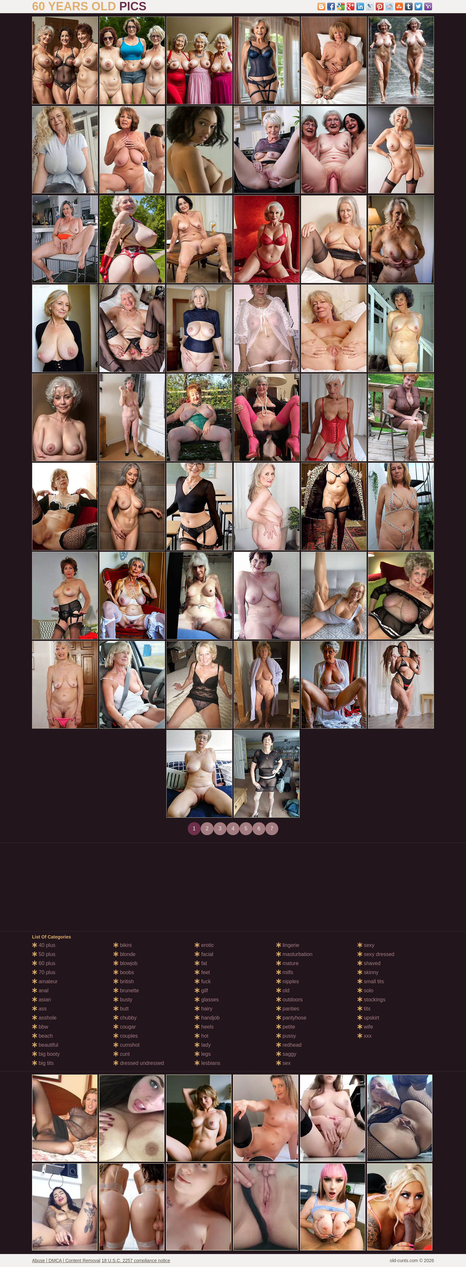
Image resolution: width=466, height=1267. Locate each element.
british (123, 981)
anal (40, 990)
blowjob (125, 963)
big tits (43, 1063)
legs (202, 1054)
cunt (121, 1054)
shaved (369, 963)
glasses (206, 999)
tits (364, 1008)
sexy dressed (375, 954)
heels (204, 1027)
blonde (124, 954)
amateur (45, 981)
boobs (123, 972)
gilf (201, 990)
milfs (284, 972)
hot (201, 1036)
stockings (371, 999)
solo (365, 990)
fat (200, 963)
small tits (370, 981)
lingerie (287, 945)
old (283, 990)
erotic (204, 945)
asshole (44, 1017)
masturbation (294, 954)
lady (202, 1045)
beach (42, 1036)
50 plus (43, 954)
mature (287, 963)
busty (122, 999)
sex (283, 1063)
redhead (289, 1045)
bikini (122, 945)
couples (125, 1036)
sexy (365, 945)
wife (365, 1027)
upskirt (368, 1017)
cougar (124, 1027)
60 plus (43, 963)
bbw (40, 1027)
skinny (368, 972)
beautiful (45, 1045)
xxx (364, 1036)
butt (120, 1008)
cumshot (126, 1045)
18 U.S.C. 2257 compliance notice (136, 1260)
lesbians (207, 1063)
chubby (125, 1017)
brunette (126, 990)
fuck (202, 981)
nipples (287, 981)
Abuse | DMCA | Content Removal (66, 1260)
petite (285, 1027)
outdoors (289, 999)
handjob (206, 1017)
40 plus (43, 945)
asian (41, 999)
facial (203, 954)
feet (202, 972)
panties (287, 1008)
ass (39, 1008)
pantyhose (291, 1017)
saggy (286, 1054)
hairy (203, 1008)
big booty (46, 1054)
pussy (286, 1036)
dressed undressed (138, 1063)
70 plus (43, 972)
